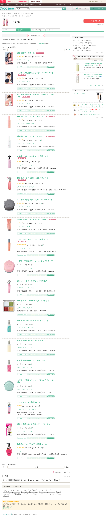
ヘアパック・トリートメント (11, 492)
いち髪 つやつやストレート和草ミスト (32, 156)
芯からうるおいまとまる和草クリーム (32, 219)
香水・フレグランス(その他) (29, 492)
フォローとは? (66, 476)
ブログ (22, 4)
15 (31, 428)
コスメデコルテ (84, 109)
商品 (20, 30)
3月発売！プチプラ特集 (83, 50)
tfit (80, 114)
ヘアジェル (58, 494)
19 (41, 448)
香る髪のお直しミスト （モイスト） (31, 116)
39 (41, 203)
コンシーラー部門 (79, 93)
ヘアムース (21, 451)
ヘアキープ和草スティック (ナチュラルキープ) (35, 261)
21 (40, 120)
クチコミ (36, 30)
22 (40, 223)
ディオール (83, 104)
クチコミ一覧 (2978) (27, 480)
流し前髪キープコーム (26, 53)
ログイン (102, 1)
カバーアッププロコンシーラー (91, 114)
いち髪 (5, 476)
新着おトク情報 (35, 1)
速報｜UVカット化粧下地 (83, 48)
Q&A (27, 4)
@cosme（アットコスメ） (30, 514)
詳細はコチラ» (7, 508)
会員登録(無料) (93, 1)
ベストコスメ (67, 4)
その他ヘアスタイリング (25, 248)
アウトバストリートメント (47, 492)
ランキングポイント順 (13, 43)
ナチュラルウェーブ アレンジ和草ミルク (33, 239)
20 (38, 406)
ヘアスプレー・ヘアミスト (25, 165)
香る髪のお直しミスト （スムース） (31, 136)
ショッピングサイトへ (40, 53)
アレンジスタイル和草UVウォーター (31, 402)
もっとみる (99, 52)
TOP (2, 4)
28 (40, 140)
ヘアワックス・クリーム (25, 60)
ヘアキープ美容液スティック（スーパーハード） (36, 73)
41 (41, 56)
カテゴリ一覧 (59, 4)
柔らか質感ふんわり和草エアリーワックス (33, 424)
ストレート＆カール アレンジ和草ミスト (33, 281)
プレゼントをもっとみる (94, 85)
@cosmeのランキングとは (62, 472)
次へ (67, 49)
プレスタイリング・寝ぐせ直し (27, 123)
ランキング (8, 4)
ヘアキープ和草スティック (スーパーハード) (34, 200)
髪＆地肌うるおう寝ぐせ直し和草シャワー (33, 178)
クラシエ (4, 514)
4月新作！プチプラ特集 (83, 40)
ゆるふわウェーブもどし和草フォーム (32, 444)
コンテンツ (50, 30)
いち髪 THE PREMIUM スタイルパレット (33, 301)
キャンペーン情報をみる (94, 21)
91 (41, 183)
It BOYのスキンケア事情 (83, 43)
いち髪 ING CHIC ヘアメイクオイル (31, 340)
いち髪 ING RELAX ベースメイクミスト (32, 321)
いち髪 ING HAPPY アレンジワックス (32, 360)
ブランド (15, 4)
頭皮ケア (58, 492)
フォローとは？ (100, 24)
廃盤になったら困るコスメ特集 (85, 45)
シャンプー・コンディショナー (12, 490)
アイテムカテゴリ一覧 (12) (49, 480)
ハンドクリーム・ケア (44, 490)
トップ (5, 30)
